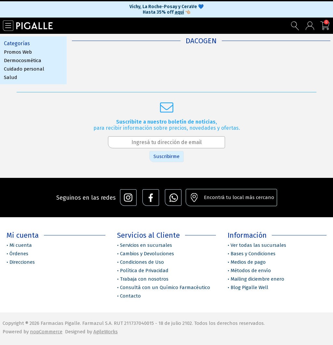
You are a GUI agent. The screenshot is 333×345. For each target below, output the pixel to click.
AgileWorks (105, 332)
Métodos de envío (251, 270)
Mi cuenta (20, 245)
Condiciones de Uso (142, 262)
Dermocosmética (22, 60)
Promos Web (18, 52)
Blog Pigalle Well (249, 287)
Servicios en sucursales (146, 245)
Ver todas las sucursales (258, 245)
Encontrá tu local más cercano (239, 197)
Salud (10, 77)
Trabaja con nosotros (144, 279)
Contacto (130, 296)
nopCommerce (46, 332)
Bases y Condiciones (253, 254)
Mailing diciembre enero (257, 279)
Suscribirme (166, 156)
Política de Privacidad (144, 270)
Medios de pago (248, 262)
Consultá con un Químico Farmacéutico (165, 287)
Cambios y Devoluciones (147, 254)
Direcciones (22, 262)
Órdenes (18, 254)
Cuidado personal (24, 69)
